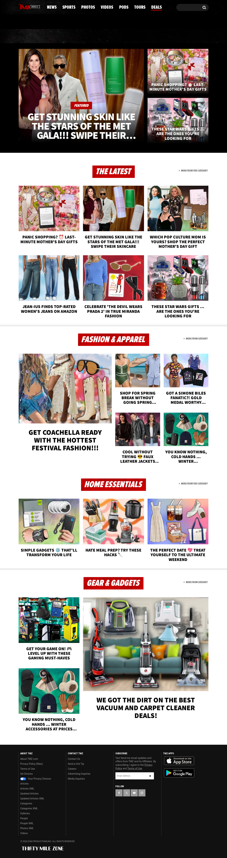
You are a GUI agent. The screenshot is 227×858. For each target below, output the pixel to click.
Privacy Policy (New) (31, 763)
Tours (166, 36)
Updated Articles (29, 793)
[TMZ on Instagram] (39, 6)
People (24, 818)
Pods (141, 36)
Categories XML (29, 808)
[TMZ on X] (26, 6)
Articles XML (27, 788)
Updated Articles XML (32, 798)
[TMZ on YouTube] (134, 792)
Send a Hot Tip (76, 763)
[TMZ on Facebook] (21, 6)
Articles (24, 783)
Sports (54, 36)
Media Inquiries (76, 778)
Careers (72, 768)
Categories (26, 803)
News (27, 36)
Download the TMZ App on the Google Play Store (179, 772)
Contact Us (74, 758)
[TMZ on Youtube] (32, 6)
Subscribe (150, 775)
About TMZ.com (29, 758)
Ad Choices (26, 773)
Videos (114, 36)
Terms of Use (27, 768)
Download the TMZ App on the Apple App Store (179, 760)
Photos (84, 36)
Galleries (25, 813)
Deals (193, 36)
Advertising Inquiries (79, 773)
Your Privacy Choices (35, 778)
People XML (27, 823)
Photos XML (27, 828)
